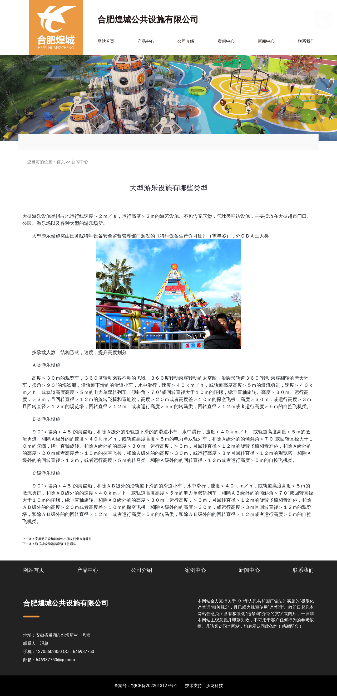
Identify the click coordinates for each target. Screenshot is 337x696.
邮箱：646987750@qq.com (49, 659)
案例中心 (226, 41)
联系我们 (306, 41)
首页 (61, 161)
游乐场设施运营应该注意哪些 (55, 544)
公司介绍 (185, 41)
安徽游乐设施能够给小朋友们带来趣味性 (63, 539)
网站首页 (105, 41)
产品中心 (145, 41)
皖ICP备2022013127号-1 (154, 685)
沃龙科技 (214, 685)
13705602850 (297, 19)
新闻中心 (266, 41)
